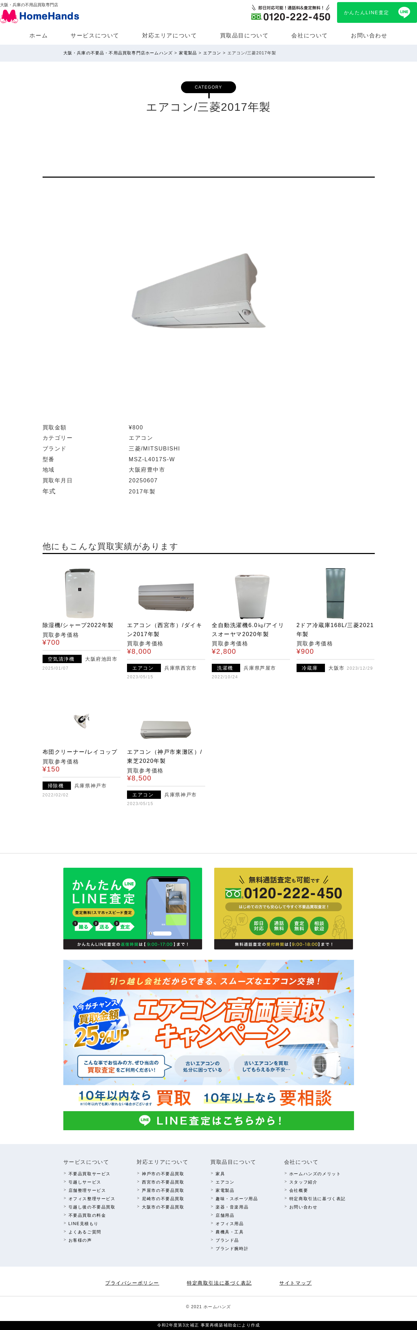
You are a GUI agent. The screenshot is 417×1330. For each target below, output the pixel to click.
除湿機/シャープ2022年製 (78, 625)
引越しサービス (85, 1182)
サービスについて (95, 35)
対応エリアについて (169, 35)
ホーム (38, 35)
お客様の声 (80, 1240)
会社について (309, 35)
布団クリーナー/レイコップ (80, 752)
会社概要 (298, 1190)
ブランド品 (227, 1240)
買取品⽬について (244, 35)
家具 (220, 1173)
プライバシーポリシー (132, 1282)
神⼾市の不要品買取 (163, 1173)
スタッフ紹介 (303, 1182)
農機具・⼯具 (230, 1232)
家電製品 (225, 1190)
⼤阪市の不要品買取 (163, 1207)
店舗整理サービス (87, 1190)
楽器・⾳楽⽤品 (232, 1207)
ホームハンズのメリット (315, 1173)
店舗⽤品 (225, 1215)
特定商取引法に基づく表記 (317, 1198)
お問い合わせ (369, 35)
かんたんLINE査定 (366, 12)
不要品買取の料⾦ (87, 1215)
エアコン (225, 1182)
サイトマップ (295, 1282)
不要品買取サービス (90, 1173)
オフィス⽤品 (230, 1223)
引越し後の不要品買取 (92, 1207)
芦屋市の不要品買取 (163, 1190)
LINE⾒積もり (84, 1223)
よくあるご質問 (85, 1232)
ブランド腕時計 (232, 1248)
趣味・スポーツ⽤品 (237, 1198)
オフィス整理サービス (92, 1198)
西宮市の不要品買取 (163, 1182)
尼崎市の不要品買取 (163, 1198)
